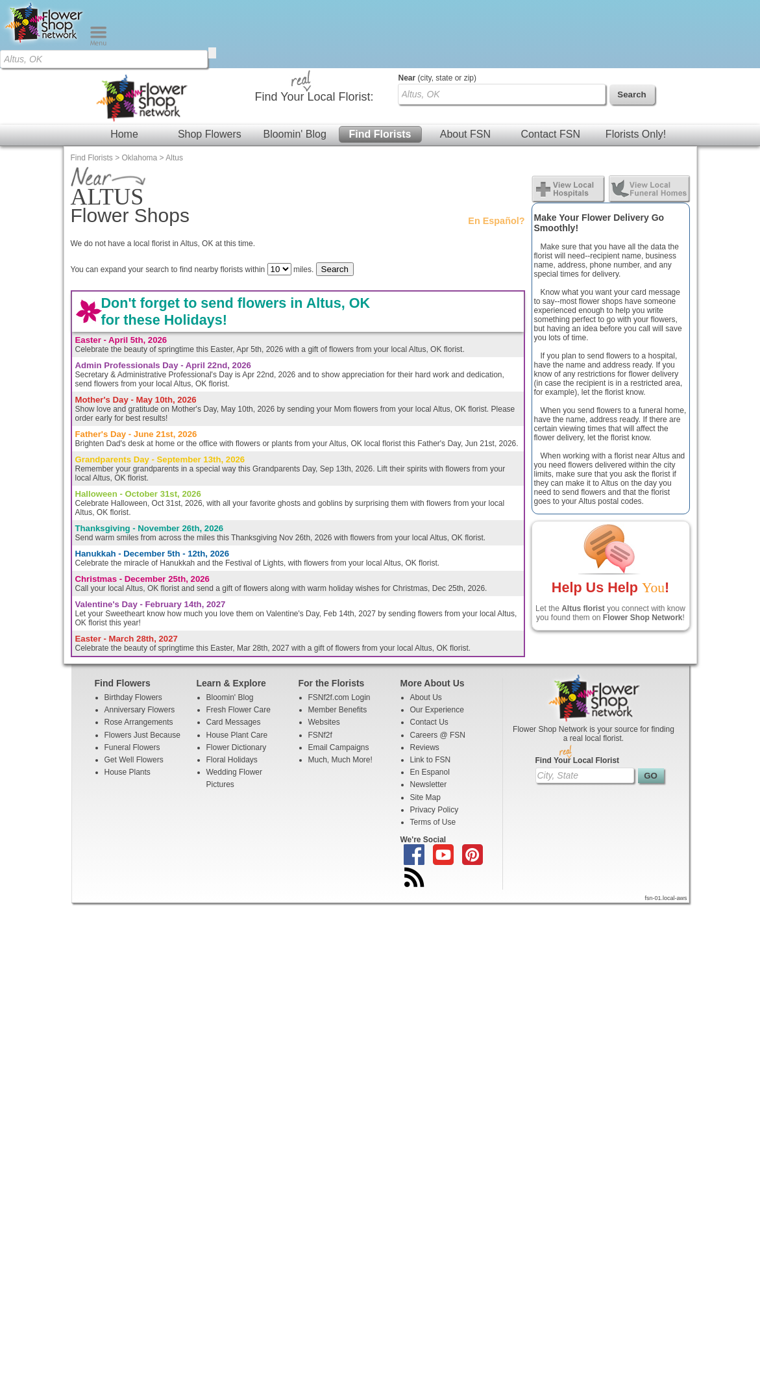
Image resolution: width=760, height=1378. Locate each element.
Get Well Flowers (134, 691)
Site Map (425, 729)
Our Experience (437, 641)
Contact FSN (550, 65)
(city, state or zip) (437, 9)
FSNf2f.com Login (339, 629)
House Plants (127, 703)
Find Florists (380, 65)
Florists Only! (636, 65)
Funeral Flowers (132, 679)
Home (124, 65)
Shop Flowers (209, 65)
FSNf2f (320, 666)
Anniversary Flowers (139, 641)
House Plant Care (237, 666)
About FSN (465, 65)
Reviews (424, 679)
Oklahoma (140, 89)
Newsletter (428, 716)
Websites (324, 653)
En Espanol (430, 703)
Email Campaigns (338, 679)
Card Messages (233, 653)
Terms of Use (433, 753)
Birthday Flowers (133, 629)
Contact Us (429, 653)
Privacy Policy (434, 741)
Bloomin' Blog (294, 65)
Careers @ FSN (438, 666)
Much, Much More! (340, 691)
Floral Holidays (232, 691)
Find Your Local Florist (577, 692)
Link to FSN (430, 691)
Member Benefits (337, 641)
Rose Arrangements (138, 653)
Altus (174, 89)
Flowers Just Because (142, 666)
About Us (426, 629)
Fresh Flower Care (238, 641)
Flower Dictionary (236, 679)
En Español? (496, 152)
